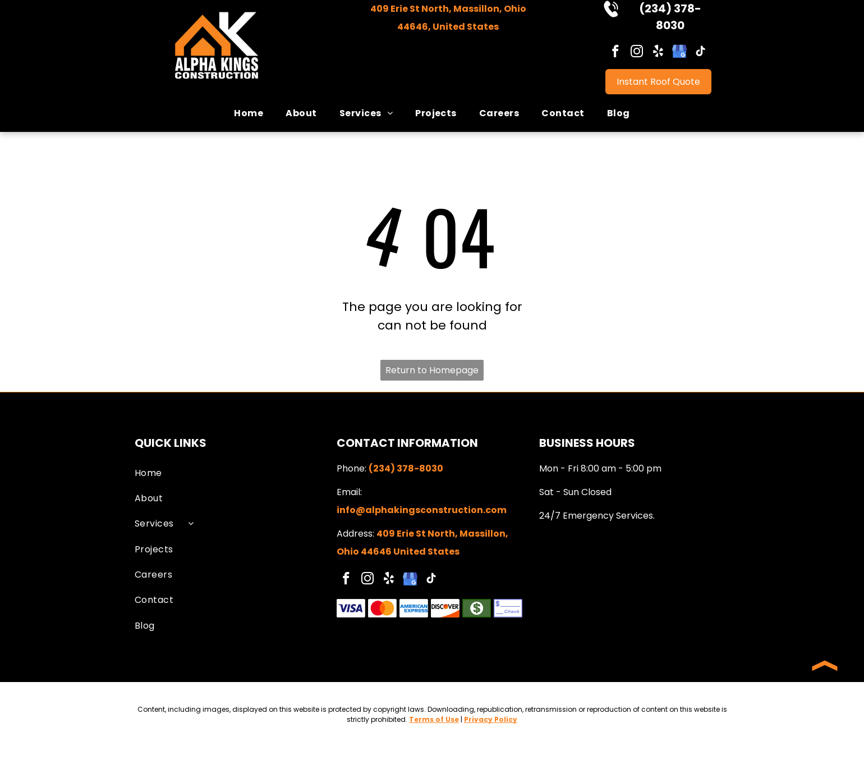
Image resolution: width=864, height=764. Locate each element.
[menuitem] (248, 113)
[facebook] (615, 52)
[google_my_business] (679, 52)
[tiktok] (701, 52)
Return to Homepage (432, 370)
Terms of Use (434, 719)
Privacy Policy (490, 719)
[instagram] (637, 52)
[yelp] (658, 52)
